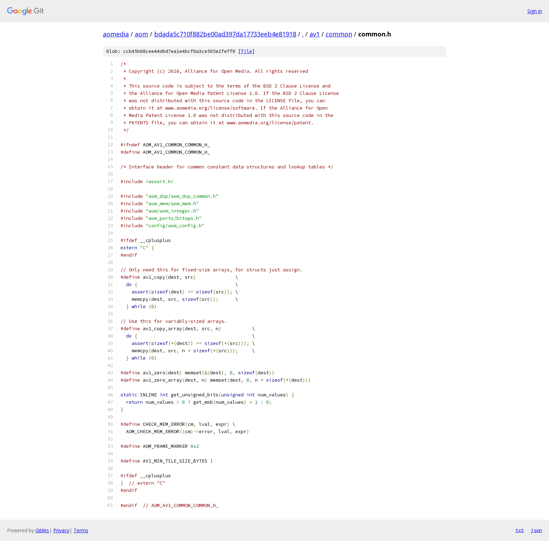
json (536, 530)
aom (141, 34)
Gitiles (42, 530)
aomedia (116, 34)
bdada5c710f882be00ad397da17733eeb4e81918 (225, 34)
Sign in (534, 11)
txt (519, 530)
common (339, 34)
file (246, 51)
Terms (81, 530)
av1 (315, 34)
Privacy (61, 530)
